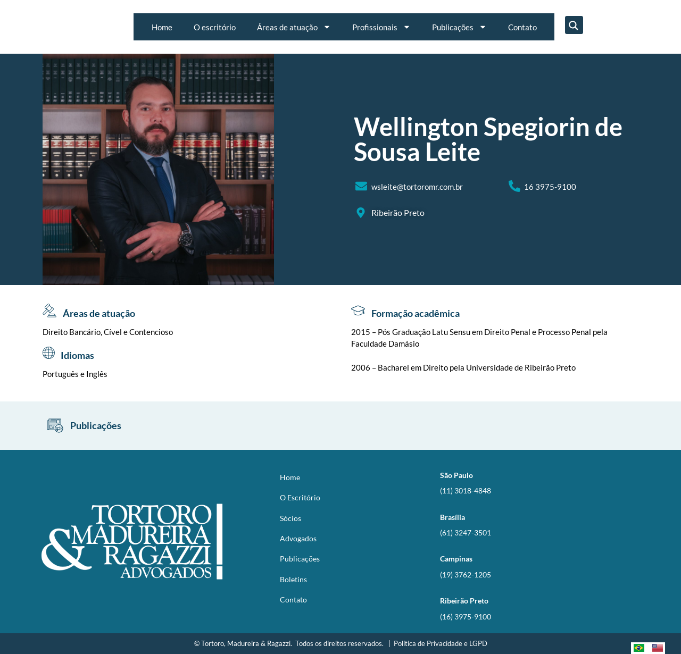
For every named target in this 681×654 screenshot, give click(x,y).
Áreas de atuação (294, 27)
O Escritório (300, 497)
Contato (522, 27)
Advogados (298, 538)
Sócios (290, 518)
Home (162, 27)
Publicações (459, 27)
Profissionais (381, 27)
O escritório (215, 27)
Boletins (293, 579)
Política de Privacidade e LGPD (440, 643)
